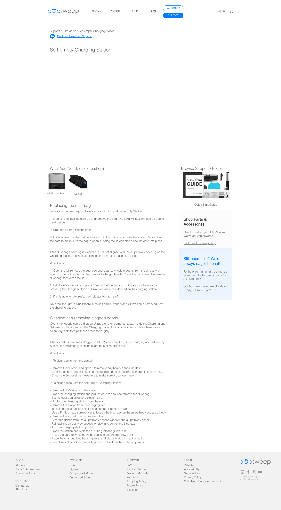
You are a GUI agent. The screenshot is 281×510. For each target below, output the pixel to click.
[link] (231, 11)
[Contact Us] (22, 486)
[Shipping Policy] (136, 481)
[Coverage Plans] (28, 473)
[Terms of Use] (192, 473)
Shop (95, 11)
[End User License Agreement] (203, 481)
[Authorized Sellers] (80, 477)
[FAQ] (134, 465)
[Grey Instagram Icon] (242, 472)
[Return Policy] (135, 485)
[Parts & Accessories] (28, 469)
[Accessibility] (196, 469)
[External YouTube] (141, 106)
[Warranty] (134, 477)
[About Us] (22, 489)
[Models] (23, 465)
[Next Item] (225, 191)
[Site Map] (135, 490)
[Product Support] (137, 469)
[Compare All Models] (82, 473)
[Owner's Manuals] (138, 473)
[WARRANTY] (173, 8)
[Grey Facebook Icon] (248, 472)
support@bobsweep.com (203, 275)
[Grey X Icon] (254, 472)
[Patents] (192, 465)
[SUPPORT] (173, 15)
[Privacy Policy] (192, 477)
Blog (153, 11)
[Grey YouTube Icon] (260, 472)
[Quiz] (76, 465)
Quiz (135, 11)
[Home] (52, 36)
